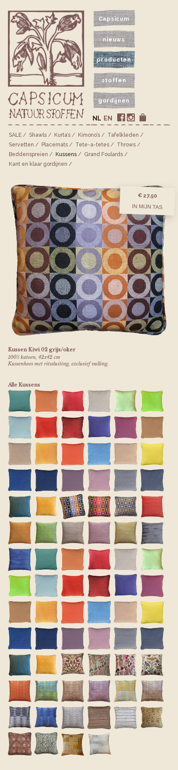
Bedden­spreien (28, 154)
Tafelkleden (123, 135)
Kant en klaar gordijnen (38, 164)
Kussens (66, 154)
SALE (15, 135)
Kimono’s (89, 135)
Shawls (38, 135)
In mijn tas (147, 206)
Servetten (21, 145)
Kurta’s (62, 135)
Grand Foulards (103, 154)
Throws (126, 145)
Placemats (54, 145)
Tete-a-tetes (92, 145)
